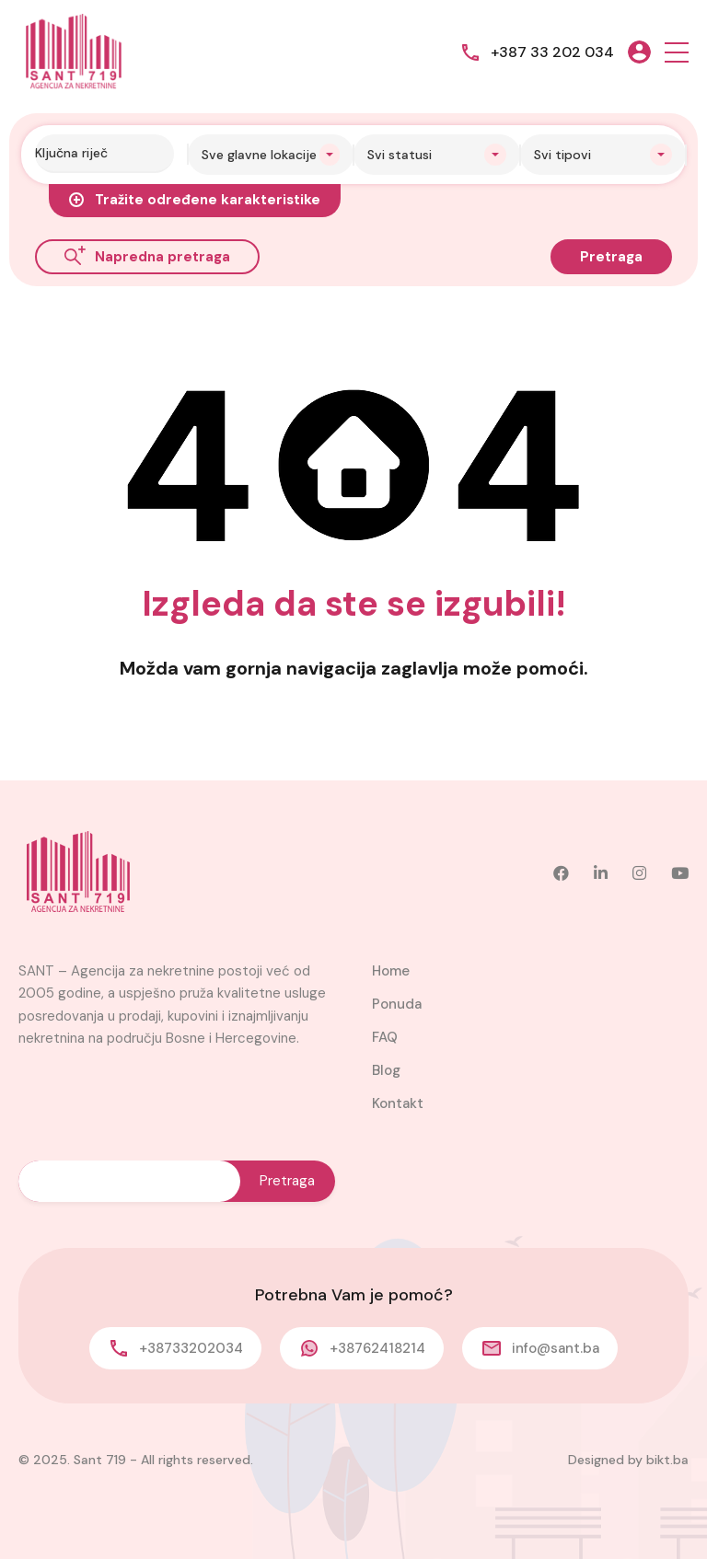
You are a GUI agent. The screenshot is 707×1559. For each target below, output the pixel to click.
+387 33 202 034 (552, 52)
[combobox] (271, 154)
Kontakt (397, 1103)
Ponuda (397, 1004)
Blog (386, 1070)
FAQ (385, 1037)
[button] (677, 52)
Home (391, 971)
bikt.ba (667, 1459)
